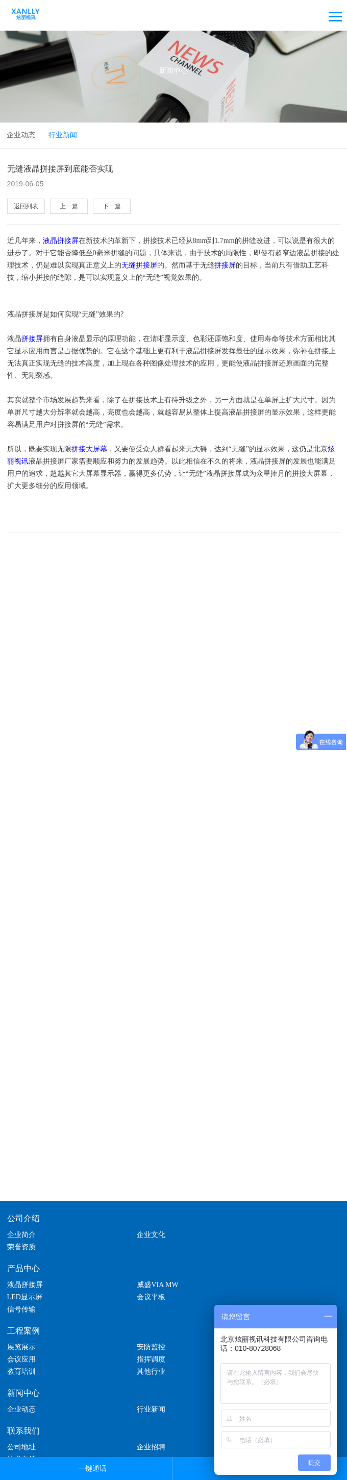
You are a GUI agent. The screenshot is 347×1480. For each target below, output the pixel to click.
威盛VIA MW (138, 1266)
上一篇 (67, 206)
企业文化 (132, 1228)
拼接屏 (225, 265)
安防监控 (132, 1316)
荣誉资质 (243, 1228)
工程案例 (23, 1299)
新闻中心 (23, 1349)
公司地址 (21, 1404)
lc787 (183, 1443)
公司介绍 (23, 1211)
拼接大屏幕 (89, 449)
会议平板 (21, 1278)
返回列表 (25, 206)
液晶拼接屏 (61, 241)
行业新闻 (62, 135)
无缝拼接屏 (139, 265)
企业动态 (21, 135)
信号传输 (132, 1278)
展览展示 (21, 1316)
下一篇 (109, 206)
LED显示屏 (246, 1266)
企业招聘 (132, 1404)
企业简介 (21, 1228)
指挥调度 (21, 1328)
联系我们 (23, 1387)
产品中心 (23, 1249)
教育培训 (132, 1328)
